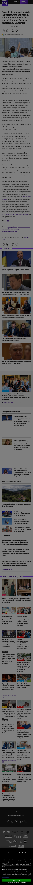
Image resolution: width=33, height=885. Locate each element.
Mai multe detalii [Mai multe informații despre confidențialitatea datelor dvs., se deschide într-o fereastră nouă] (17, 856)
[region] (16, 866)
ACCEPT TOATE (16, 880)
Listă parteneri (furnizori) (5, 877)
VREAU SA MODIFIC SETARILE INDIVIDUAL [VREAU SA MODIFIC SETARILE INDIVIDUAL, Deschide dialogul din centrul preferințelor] (16, 882)
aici (13, 862)
